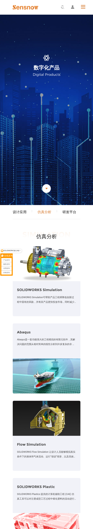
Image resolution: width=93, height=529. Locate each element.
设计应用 (20, 212)
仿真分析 (44, 212)
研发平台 (69, 212)
